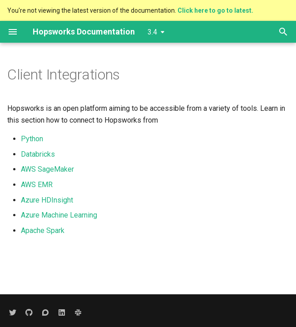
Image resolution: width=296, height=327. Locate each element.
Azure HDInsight (47, 200)
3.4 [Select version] (152, 32)
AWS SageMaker (47, 169)
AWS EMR (37, 184)
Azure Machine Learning (59, 215)
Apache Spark (42, 230)
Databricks (38, 154)
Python (32, 138)
